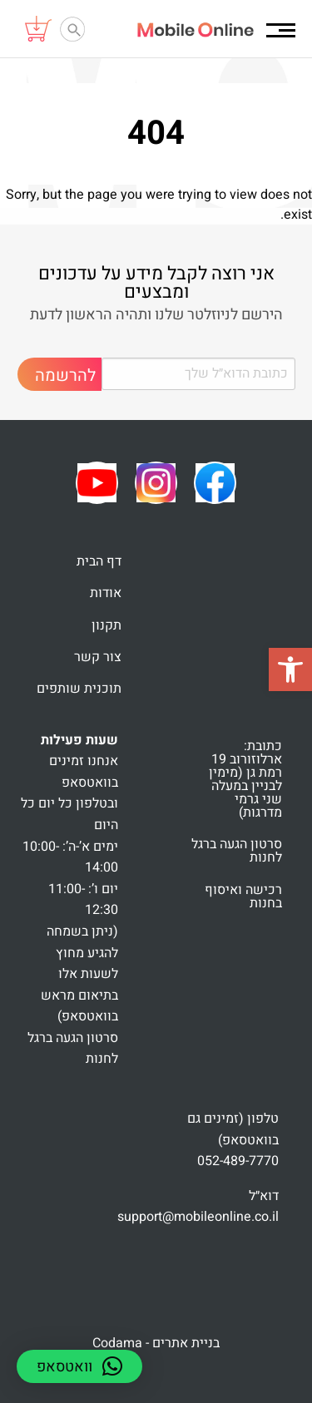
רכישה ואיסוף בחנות (243, 896)
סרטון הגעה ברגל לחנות (236, 850)
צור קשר (97, 657)
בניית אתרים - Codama (156, 1343)
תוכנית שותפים (79, 689)
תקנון (106, 625)
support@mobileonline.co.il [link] (198, 1217)
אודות (105, 593)
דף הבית (99, 561)
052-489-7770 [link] (238, 1161)
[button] (290, 669)
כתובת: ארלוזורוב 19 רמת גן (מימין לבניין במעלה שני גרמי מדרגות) (245, 779)
